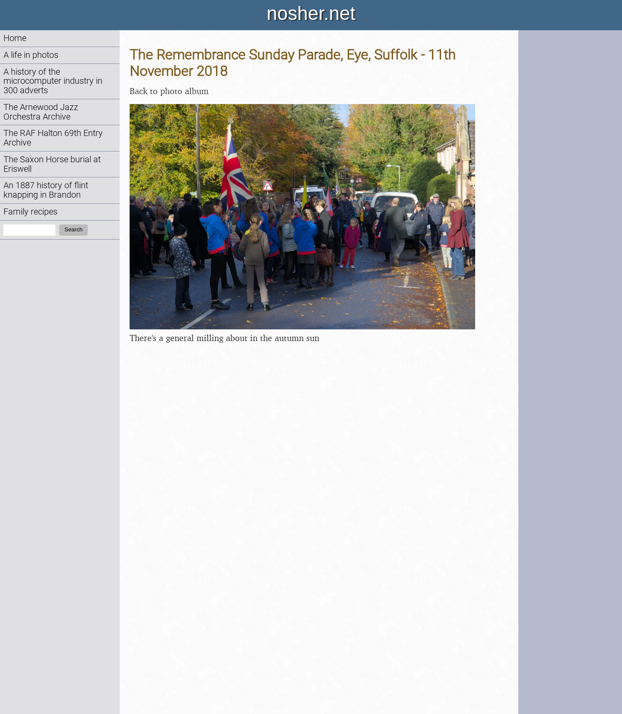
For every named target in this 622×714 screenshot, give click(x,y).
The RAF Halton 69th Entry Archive (53, 138)
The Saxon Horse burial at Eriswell (52, 164)
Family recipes (30, 212)
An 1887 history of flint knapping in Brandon (45, 190)
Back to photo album (169, 90)
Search (73, 229)
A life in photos (30, 55)
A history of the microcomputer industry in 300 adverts (52, 81)
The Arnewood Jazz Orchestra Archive (40, 112)
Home (14, 38)
